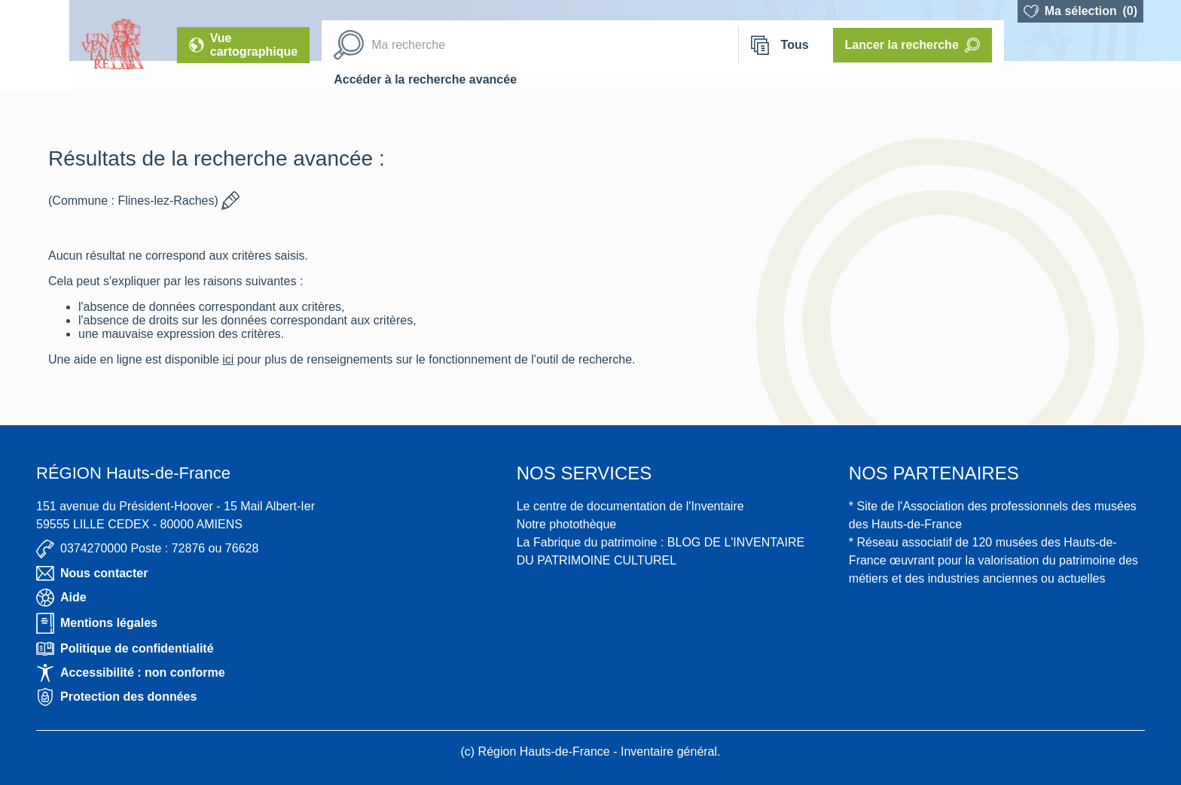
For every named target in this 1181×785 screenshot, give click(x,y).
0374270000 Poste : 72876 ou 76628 (147, 549)
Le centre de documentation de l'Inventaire (630, 506)
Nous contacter (92, 573)
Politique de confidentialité (125, 649)
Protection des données (116, 697)
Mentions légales (96, 623)
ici (227, 359)
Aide (61, 598)
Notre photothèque (567, 524)
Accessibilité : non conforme (130, 673)
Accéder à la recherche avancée (425, 79)
